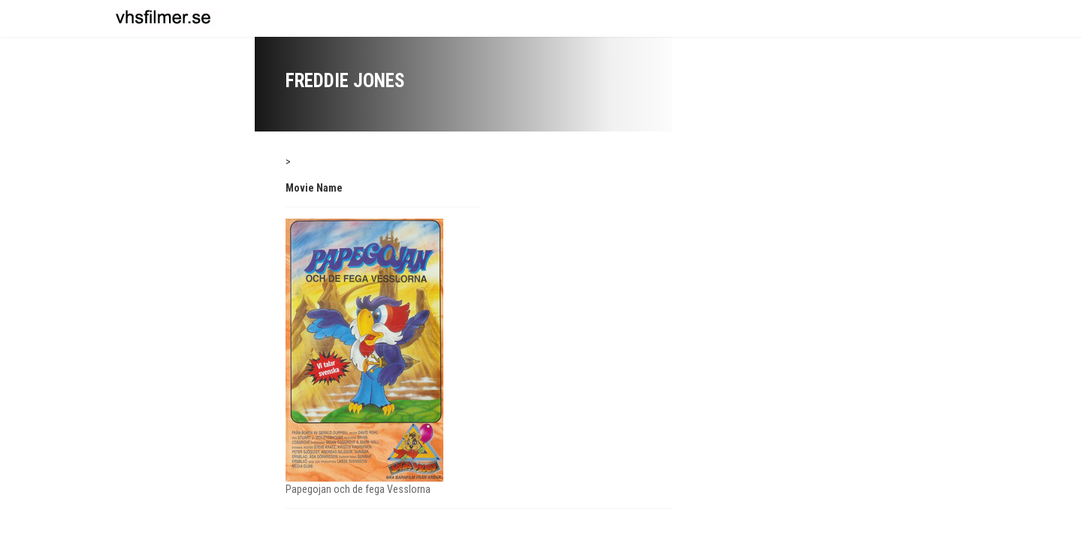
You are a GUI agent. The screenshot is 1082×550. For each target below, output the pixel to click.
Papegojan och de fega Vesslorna (358, 489)
